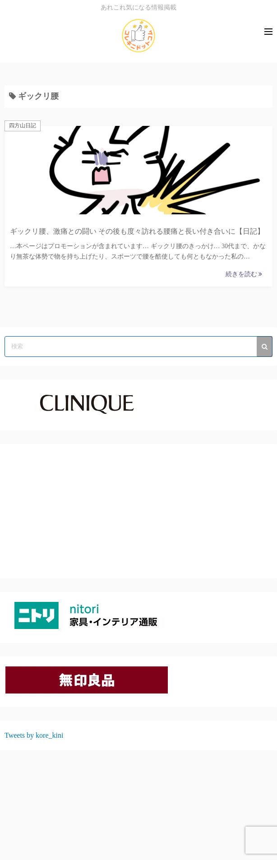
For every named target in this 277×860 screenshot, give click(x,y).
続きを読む (244, 274)
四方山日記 (22, 125)
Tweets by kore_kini (34, 735)
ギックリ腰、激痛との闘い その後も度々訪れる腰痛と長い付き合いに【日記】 (137, 231)
